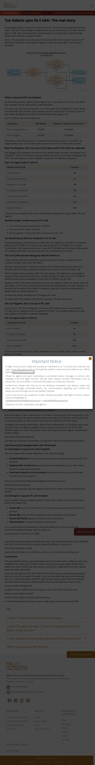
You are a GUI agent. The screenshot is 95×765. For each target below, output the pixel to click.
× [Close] (90, 358)
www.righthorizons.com (23, 372)
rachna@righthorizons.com (55, 400)
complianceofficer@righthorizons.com (22, 400)
